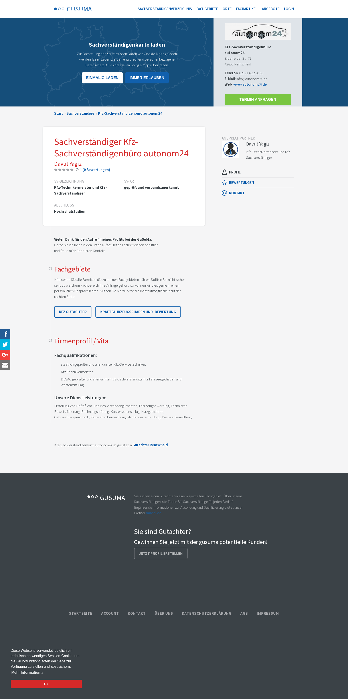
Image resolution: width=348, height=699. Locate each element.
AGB (244, 613)
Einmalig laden (102, 78)
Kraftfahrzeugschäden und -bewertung (138, 311)
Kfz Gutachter (73, 311)
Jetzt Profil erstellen (161, 553)
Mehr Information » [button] (27, 672)
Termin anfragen (257, 99)
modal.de (153, 512)
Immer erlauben (147, 78)
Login (289, 8)
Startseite (80, 613)
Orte (227, 8)
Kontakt (137, 613)
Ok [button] (46, 684)
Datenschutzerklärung (206, 613)
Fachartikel (246, 8)
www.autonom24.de (250, 84)
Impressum (268, 613)
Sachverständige (80, 113)
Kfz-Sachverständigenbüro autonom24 (130, 113)
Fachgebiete (207, 8)
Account (110, 613)
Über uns (164, 613)
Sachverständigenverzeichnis (165, 8)
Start (58, 113)
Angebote (271, 8)
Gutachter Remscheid (150, 445)
